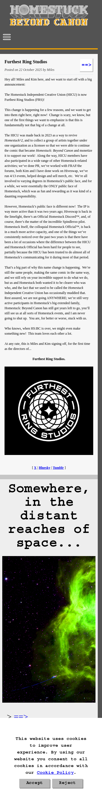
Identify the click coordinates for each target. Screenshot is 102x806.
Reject (67, 783)
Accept (34, 783)
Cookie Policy (55, 773)
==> (21, 716)
